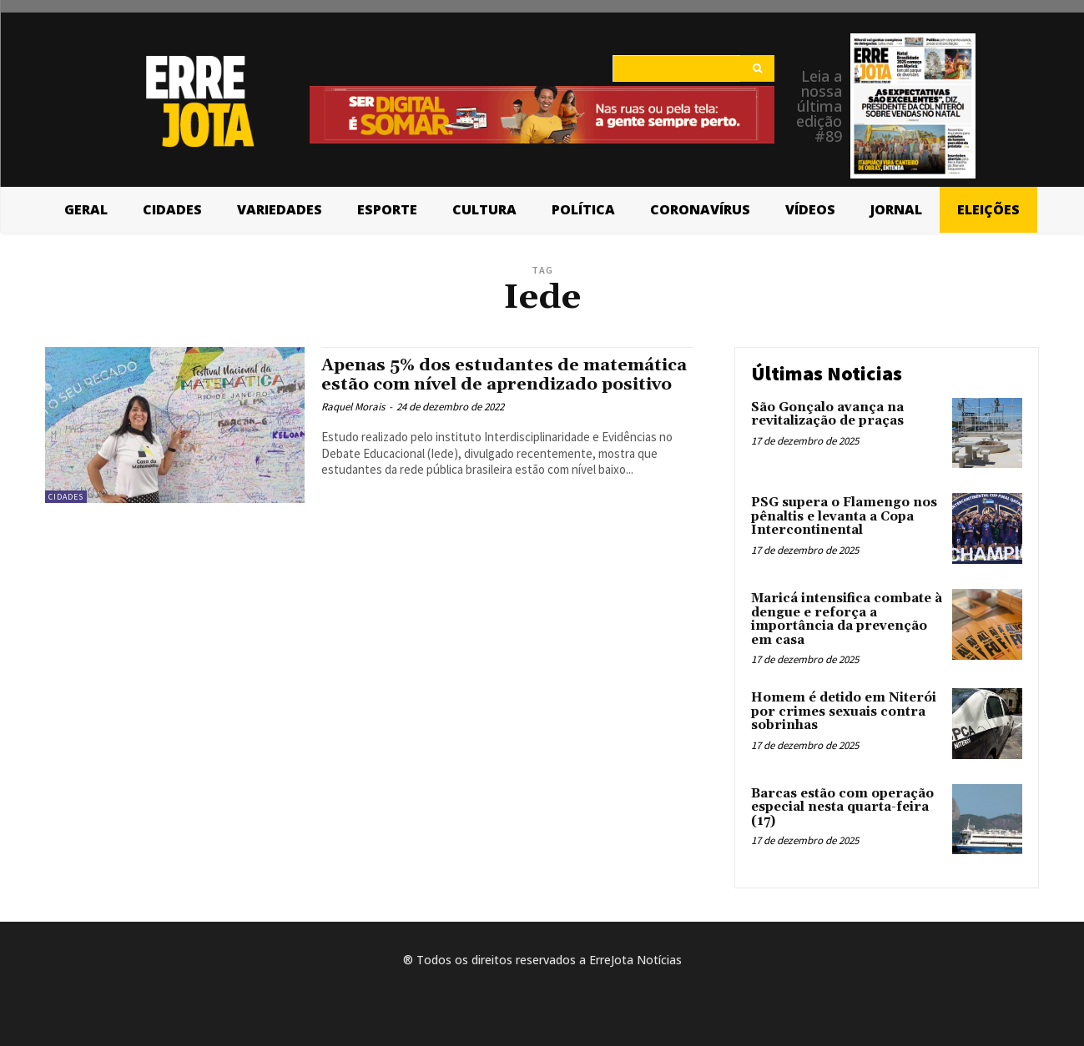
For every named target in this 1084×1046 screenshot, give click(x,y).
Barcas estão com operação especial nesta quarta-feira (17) (842, 807)
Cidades (65, 496)
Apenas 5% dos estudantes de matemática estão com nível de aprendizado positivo (461, 385)
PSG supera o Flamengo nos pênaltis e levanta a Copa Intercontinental (844, 516)
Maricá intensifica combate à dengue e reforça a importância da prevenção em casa (846, 619)
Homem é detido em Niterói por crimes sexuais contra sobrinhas (843, 711)
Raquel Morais (353, 426)
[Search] (757, 68)
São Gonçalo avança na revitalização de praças (827, 415)
